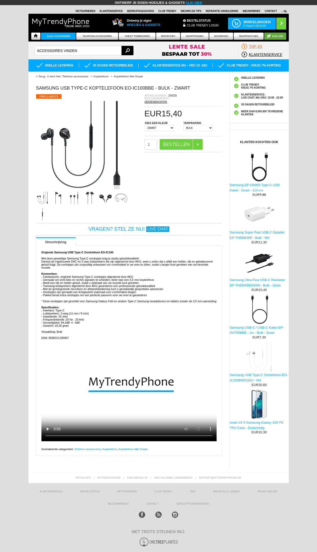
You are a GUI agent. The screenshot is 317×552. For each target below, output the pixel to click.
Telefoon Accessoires (97, 36)
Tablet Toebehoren (137, 36)
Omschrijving (55, 242)
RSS (192, 491)
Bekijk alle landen (226, 491)
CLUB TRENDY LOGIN (203, 25)
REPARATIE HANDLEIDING (222, 11)
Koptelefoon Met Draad (133, 449)
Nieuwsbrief (252, 11)
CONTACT (152, 503)
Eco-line (277, 36)
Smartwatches (248, 36)
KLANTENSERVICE (111, 11)
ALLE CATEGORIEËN (58, 36)
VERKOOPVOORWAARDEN (192, 503)
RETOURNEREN (85, 11)
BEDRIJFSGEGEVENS (140, 11)
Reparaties (168, 36)
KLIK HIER (194, 3)
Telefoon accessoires (87, 449)
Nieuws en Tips (191, 11)
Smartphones (194, 36)
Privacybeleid (267, 491)
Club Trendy (167, 11)
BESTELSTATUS (199, 20)
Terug (41, 76)
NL (285, 11)
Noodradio (221, 36)
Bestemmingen (118, 503)
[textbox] (84, 50)
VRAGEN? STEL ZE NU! (129, 229)
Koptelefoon (109, 449)
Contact (271, 11)
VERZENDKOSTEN (155, 102)
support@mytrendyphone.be (220, 477)
